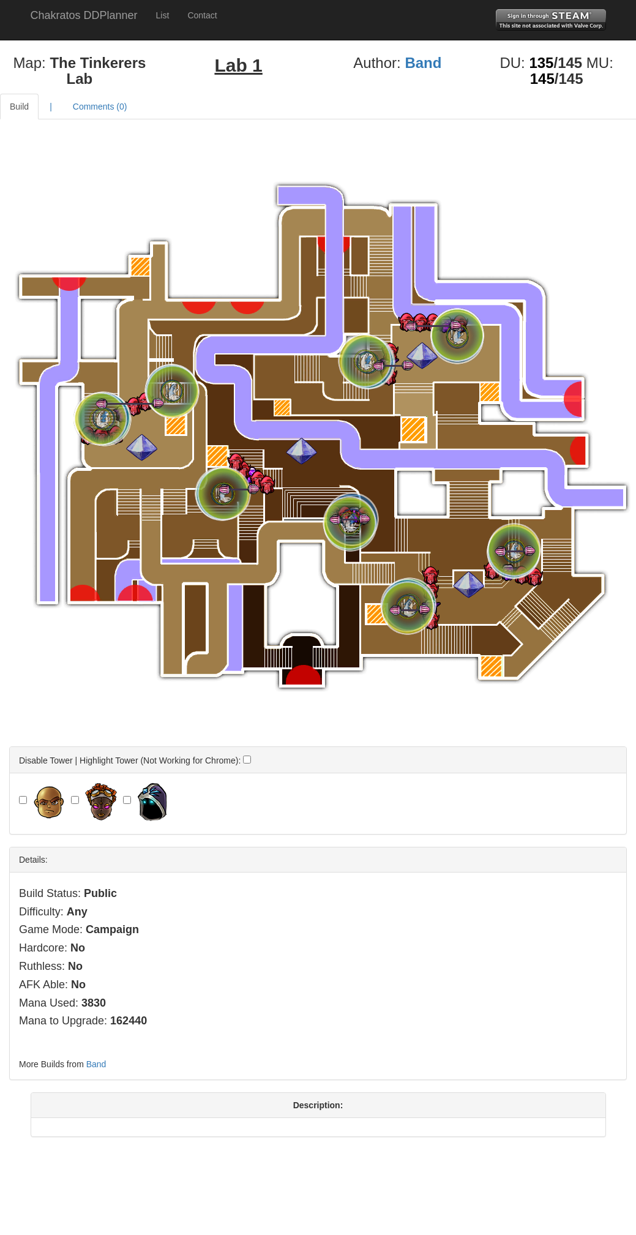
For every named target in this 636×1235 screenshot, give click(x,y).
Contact (202, 15)
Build (19, 106)
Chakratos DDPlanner (84, 15)
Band (423, 62)
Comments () (100, 106)
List (163, 15)
